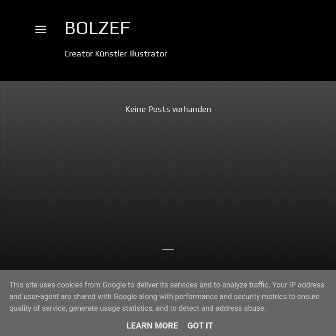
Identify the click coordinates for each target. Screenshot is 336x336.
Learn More (152, 325)
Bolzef (97, 27)
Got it (200, 325)
